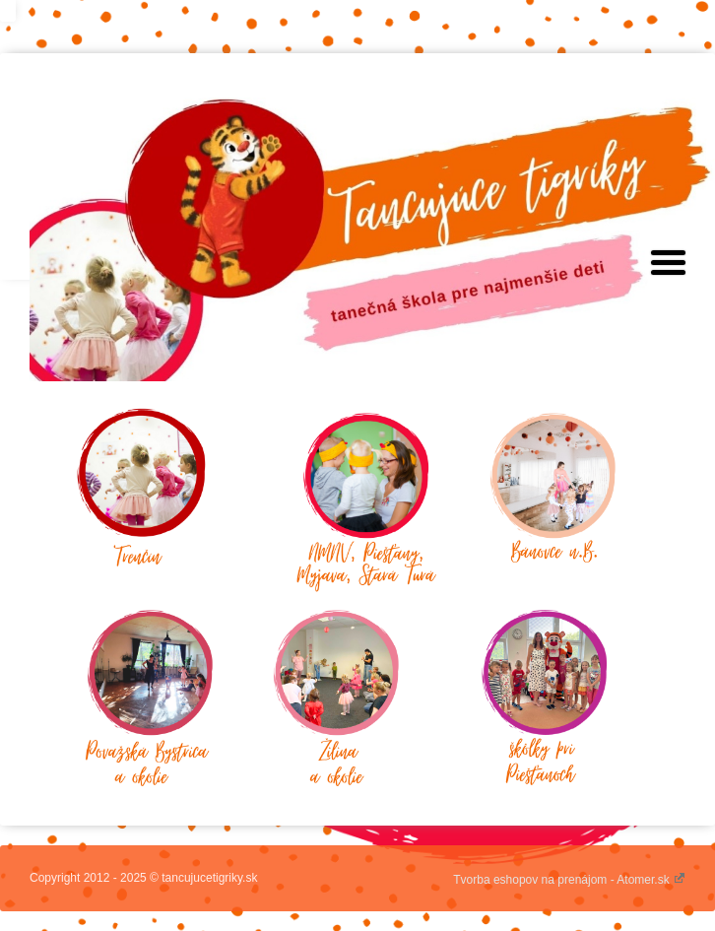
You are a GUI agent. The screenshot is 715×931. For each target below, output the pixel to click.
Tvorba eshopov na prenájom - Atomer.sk (569, 880)
